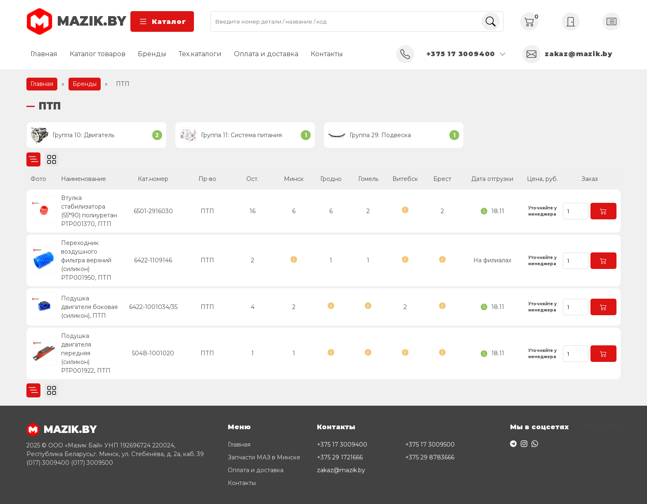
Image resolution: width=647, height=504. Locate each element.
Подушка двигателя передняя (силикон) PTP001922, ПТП (86, 353)
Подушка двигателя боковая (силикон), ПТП (89, 307)
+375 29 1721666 (340, 457)
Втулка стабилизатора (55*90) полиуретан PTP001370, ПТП (89, 211)
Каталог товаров (97, 54)
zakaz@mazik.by (341, 470)
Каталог (162, 21)
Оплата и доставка (266, 54)
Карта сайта (603, 426)
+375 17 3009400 (342, 444)
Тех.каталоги (200, 54)
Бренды (152, 54)
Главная (44, 54)
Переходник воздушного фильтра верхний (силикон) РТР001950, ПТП (86, 260)
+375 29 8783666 (429, 457)
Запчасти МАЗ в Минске (264, 457)
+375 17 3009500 (430, 444)
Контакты (327, 54)
